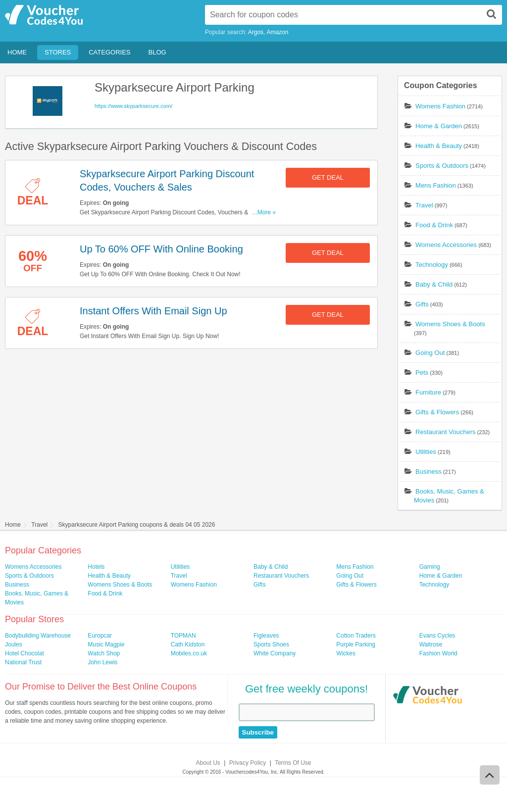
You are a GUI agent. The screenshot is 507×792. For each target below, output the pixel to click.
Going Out (430, 352)
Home (17, 52)
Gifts (422, 304)
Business (428, 471)
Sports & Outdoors (441, 165)
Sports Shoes (271, 644)
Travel (424, 205)
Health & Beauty (438, 145)
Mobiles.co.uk (189, 653)
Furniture (428, 392)
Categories (109, 52)
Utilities (425, 451)
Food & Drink (434, 225)
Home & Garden (438, 126)
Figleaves (266, 635)
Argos (255, 32)
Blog (157, 52)
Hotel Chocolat (24, 653)
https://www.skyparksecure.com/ (133, 106)
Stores (58, 52)
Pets (421, 372)
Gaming (429, 566)
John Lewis (102, 662)
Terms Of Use (293, 762)
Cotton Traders (355, 635)
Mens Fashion (435, 185)
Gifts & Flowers (437, 412)
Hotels (96, 566)
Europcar (100, 635)
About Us (208, 762)
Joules (13, 644)
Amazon (277, 32)
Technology (431, 264)
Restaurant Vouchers (445, 432)
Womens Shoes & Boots (450, 324)
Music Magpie (106, 644)
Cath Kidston (188, 644)
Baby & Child (434, 284)
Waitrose (431, 644)
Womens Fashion (440, 106)
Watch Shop (104, 653)
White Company (275, 653)
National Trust (23, 662)
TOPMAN (183, 635)
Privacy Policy (247, 762)
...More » (264, 212)
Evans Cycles (437, 635)
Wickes (345, 653)
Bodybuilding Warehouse (38, 635)
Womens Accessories (446, 244)
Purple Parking (355, 644)
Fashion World (438, 653)
